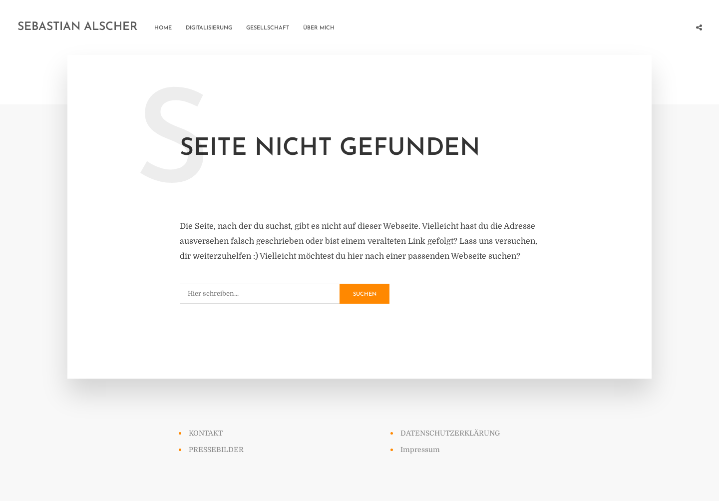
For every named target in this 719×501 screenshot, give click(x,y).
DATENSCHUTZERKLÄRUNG (450, 433)
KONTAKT (206, 433)
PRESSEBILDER (216, 450)
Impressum (420, 450)
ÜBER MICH (319, 28)
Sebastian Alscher (77, 27)
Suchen (364, 294)
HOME (163, 28)
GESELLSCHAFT (267, 28)
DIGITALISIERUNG (209, 28)
